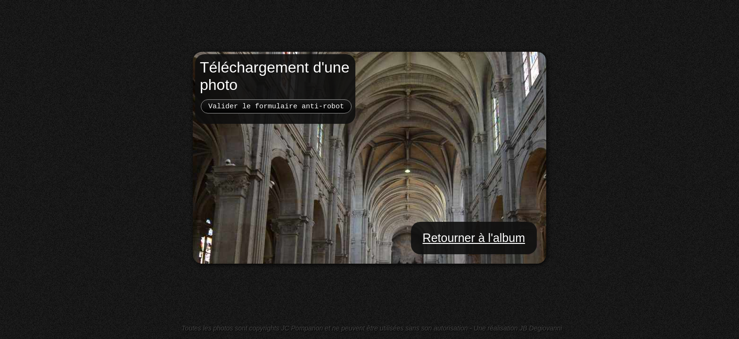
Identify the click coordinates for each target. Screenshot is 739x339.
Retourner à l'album (474, 237)
